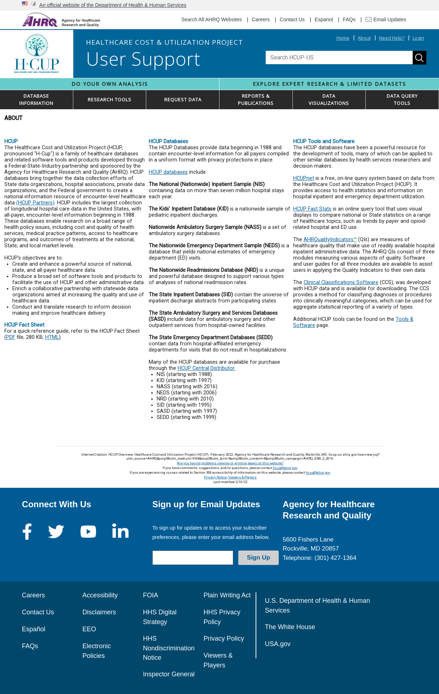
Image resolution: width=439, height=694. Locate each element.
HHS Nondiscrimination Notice (169, 648)
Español (33, 629)
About (364, 38)
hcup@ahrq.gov (285, 468)
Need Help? (391, 38)
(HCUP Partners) (35, 203)
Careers (261, 19)
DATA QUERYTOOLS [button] (402, 99)
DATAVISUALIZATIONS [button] (329, 99)
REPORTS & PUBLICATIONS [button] (256, 99)
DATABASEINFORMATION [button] (36, 99)
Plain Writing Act (227, 595)
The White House (290, 627)
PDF (10, 337)
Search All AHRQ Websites (211, 19)
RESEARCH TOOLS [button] (109, 99)
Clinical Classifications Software (341, 282)
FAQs (349, 19)
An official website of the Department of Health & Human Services (113, 5)
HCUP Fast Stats (312, 209)
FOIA (150, 595)
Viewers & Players (242, 477)
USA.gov (278, 643)
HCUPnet (303, 178)
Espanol (324, 19)
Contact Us (292, 19)
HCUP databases (168, 172)
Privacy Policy (224, 638)
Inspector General (169, 674)
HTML (52, 337)
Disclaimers (99, 612)
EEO (89, 629)
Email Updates (385, 19)
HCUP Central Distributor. (206, 368)
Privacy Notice (215, 477)
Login (418, 38)
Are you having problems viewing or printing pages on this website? (230, 463)
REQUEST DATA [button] (182, 99)
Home (342, 38)
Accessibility (100, 595)
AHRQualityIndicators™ (330, 240)
